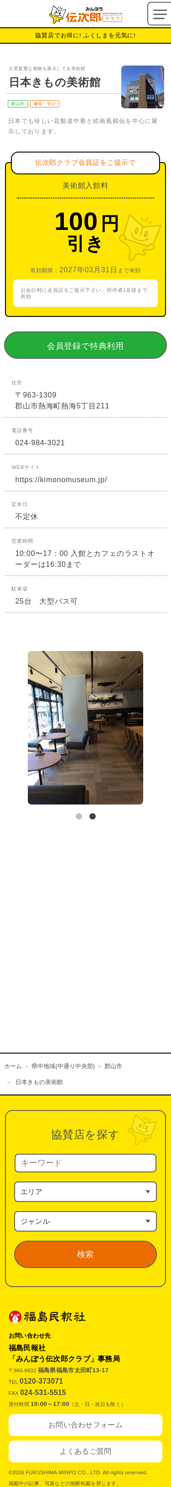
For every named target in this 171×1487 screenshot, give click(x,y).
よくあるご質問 (86, 1451)
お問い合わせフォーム (85, 1425)
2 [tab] (92, 816)
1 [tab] (78, 816)
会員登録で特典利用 (98, 345)
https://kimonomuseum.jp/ (61, 480)
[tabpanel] (85, 729)
